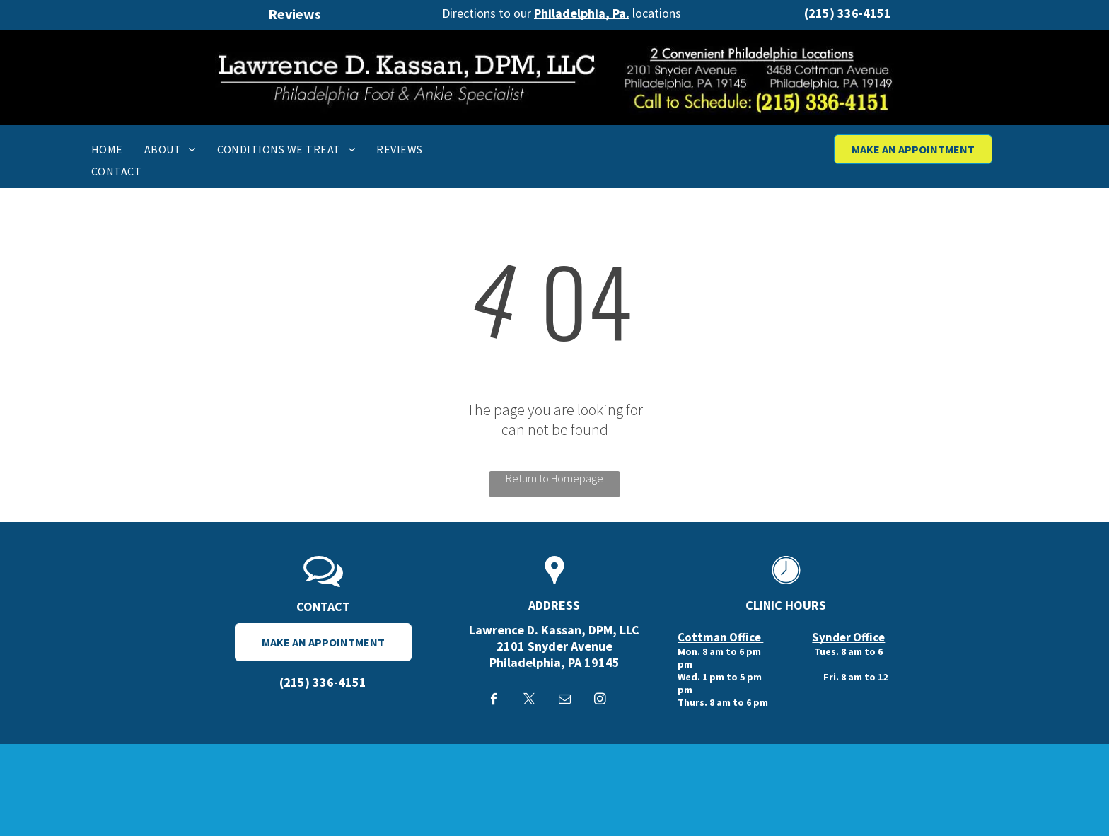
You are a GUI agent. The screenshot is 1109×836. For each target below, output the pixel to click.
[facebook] (494, 701)
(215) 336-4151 (847, 13)
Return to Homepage (554, 478)
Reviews (294, 14)
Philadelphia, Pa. (581, 13)
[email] (565, 701)
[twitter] (529, 701)
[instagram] (600, 701)
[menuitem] (107, 149)
